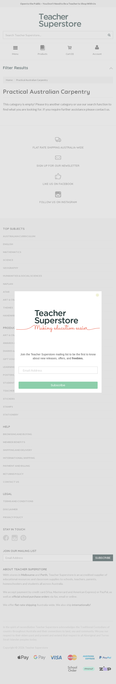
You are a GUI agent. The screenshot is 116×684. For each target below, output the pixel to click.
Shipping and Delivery (17, 449)
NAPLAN (8, 283)
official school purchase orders (30, 596)
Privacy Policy (13, 517)
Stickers (9, 398)
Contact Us (11, 481)
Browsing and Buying (17, 434)
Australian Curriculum (19, 236)
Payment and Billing (16, 465)
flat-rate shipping (25, 604)
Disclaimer (10, 509)
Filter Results (15, 67)
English (8, 244)
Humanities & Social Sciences (22, 275)
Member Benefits (14, 442)
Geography (10, 267)
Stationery (10, 414)
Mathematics (12, 252)
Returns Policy (13, 473)
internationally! (81, 604)
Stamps (8, 406)
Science (8, 259)
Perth (43, 574)
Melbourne (28, 574)
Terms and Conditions (18, 501)
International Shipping (19, 457)
